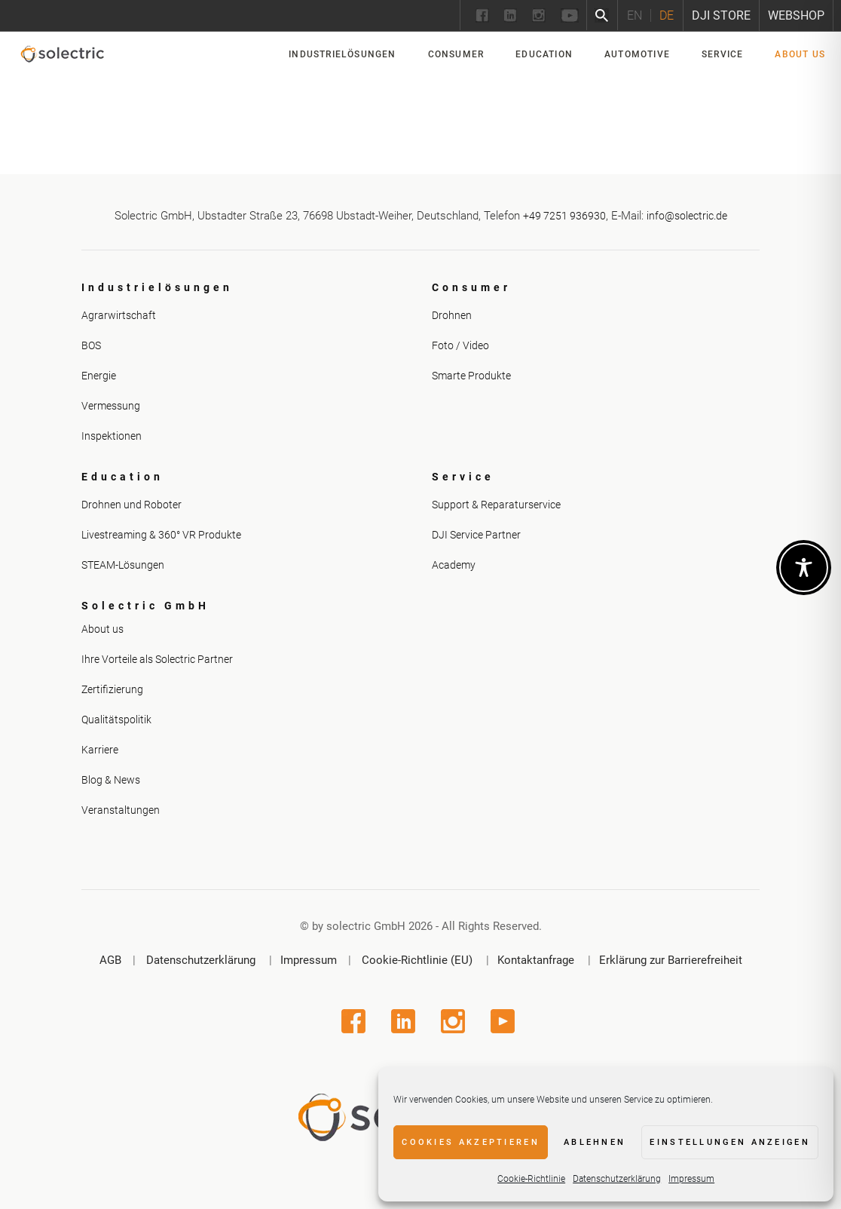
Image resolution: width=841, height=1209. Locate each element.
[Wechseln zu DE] (666, 15)
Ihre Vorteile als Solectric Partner (157, 659)
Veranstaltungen (120, 810)
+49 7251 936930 (564, 216)
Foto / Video (460, 345)
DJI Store (721, 15)
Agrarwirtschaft (118, 315)
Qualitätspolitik (116, 719)
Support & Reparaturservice (496, 505)
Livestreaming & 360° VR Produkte (161, 535)
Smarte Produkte (471, 376)
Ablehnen (594, 1142)
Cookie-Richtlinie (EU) (417, 960)
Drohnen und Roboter (131, 505)
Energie (98, 376)
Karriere (99, 750)
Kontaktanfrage (535, 960)
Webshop (796, 15)
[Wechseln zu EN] (634, 15)
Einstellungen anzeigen (730, 1142)
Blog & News (110, 780)
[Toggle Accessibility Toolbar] (804, 568)
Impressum (691, 1179)
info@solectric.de (687, 216)
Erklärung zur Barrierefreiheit (670, 960)
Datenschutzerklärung (617, 1179)
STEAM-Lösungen (122, 565)
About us (102, 629)
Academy (454, 565)
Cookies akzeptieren (471, 1142)
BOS (91, 345)
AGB (110, 960)
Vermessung (110, 406)
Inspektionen (111, 436)
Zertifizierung (112, 689)
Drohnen (452, 315)
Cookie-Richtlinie (531, 1179)
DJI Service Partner (476, 535)
